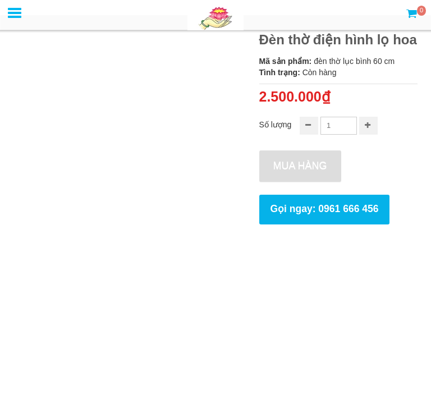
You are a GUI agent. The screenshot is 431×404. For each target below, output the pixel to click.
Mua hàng (300, 165)
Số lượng (275, 124)
